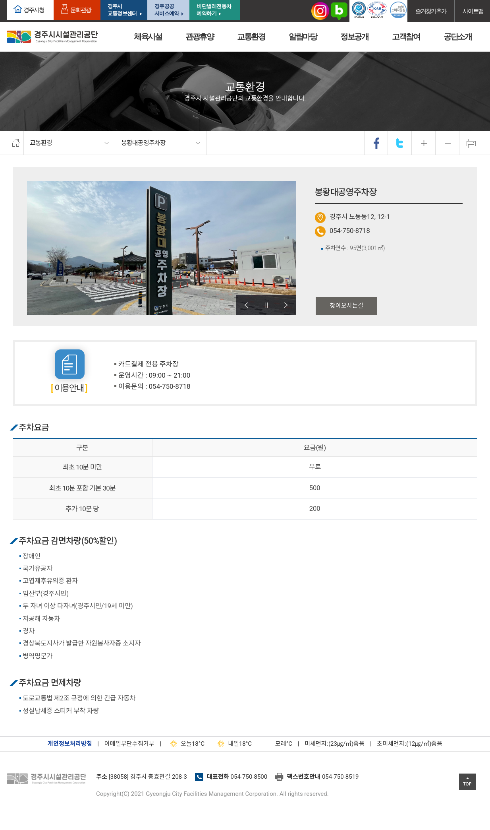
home (15, 143)
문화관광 (80, 9)
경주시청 (33, 9)
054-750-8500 (249, 776)
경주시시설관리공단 (52, 37)
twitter (400, 143)
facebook (376, 143)
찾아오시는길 (346, 305)
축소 (447, 143)
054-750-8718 (350, 231)
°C (276, 743)
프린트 (471, 143)
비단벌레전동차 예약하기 (214, 9)
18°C (185, 743)
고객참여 (406, 36)
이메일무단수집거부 (129, 743)
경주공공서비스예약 (166, 9)
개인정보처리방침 (70, 743)
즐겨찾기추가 (430, 11)
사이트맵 (473, 11)
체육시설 (148, 36)
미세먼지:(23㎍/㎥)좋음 (335, 743)
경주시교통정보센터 (122, 9)
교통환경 (251, 36)
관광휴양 (199, 36)
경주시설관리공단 (48, 779)
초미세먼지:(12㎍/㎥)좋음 (409, 743)
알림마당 (302, 36)
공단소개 (457, 36)
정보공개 (354, 36)
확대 (424, 143)
